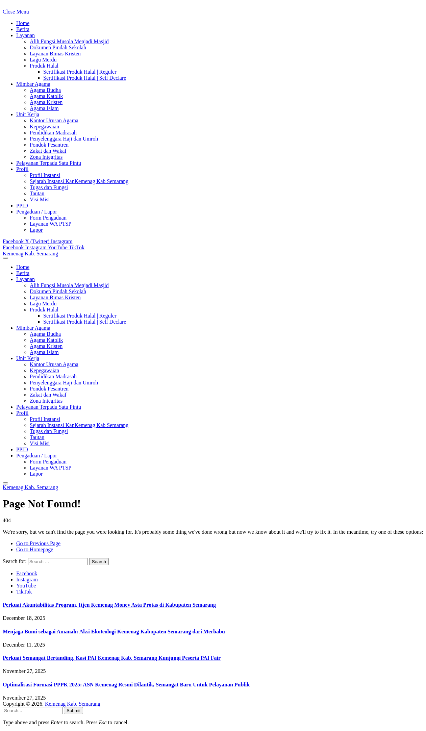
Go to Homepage (34, 549)
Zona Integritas (46, 157)
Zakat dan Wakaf (48, 151)
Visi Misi (40, 199)
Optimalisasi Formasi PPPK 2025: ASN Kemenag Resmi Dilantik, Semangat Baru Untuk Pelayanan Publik (126, 684)
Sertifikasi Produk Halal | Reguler (80, 72)
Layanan (25, 35)
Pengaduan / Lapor (36, 212)
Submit (73, 710)
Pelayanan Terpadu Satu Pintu (48, 163)
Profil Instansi (45, 175)
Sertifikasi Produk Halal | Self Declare (84, 78)
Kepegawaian (44, 126)
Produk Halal (44, 66)
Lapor (36, 230)
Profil (22, 169)
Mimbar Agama (33, 84)
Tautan (37, 193)
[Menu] (5, 258)
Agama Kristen (46, 102)
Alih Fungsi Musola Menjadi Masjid (69, 41)
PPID (22, 205)
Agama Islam (44, 108)
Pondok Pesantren (49, 145)
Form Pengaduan (48, 218)
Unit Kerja (27, 114)
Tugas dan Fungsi (49, 187)
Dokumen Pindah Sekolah (58, 47)
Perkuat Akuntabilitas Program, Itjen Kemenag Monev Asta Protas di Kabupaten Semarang (109, 605)
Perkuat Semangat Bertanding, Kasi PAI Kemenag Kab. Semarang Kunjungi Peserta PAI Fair (112, 658)
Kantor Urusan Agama (54, 120)
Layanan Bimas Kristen (55, 53)
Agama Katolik (46, 96)
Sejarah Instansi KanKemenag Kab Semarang (79, 181)
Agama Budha (45, 90)
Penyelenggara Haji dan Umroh (64, 139)
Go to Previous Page (38, 543)
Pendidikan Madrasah (53, 132)
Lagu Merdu (43, 59)
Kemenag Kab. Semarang (72, 704)
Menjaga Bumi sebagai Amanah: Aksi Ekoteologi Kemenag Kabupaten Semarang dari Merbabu (114, 631)
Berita (22, 29)
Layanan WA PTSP (50, 224)
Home (22, 23)
